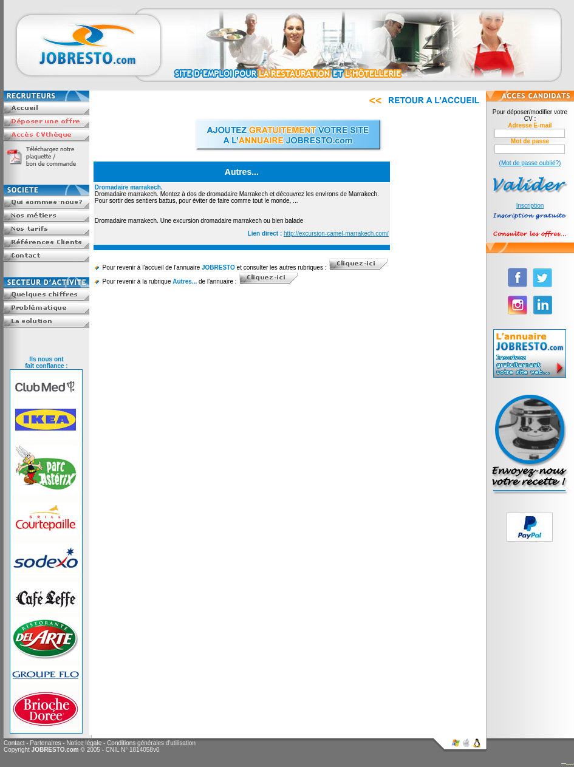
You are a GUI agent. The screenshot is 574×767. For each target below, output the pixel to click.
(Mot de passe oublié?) (530, 163)
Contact (14, 743)
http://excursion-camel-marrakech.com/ (336, 233)
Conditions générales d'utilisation (151, 743)
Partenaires (45, 743)
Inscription (530, 205)
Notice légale (83, 743)
